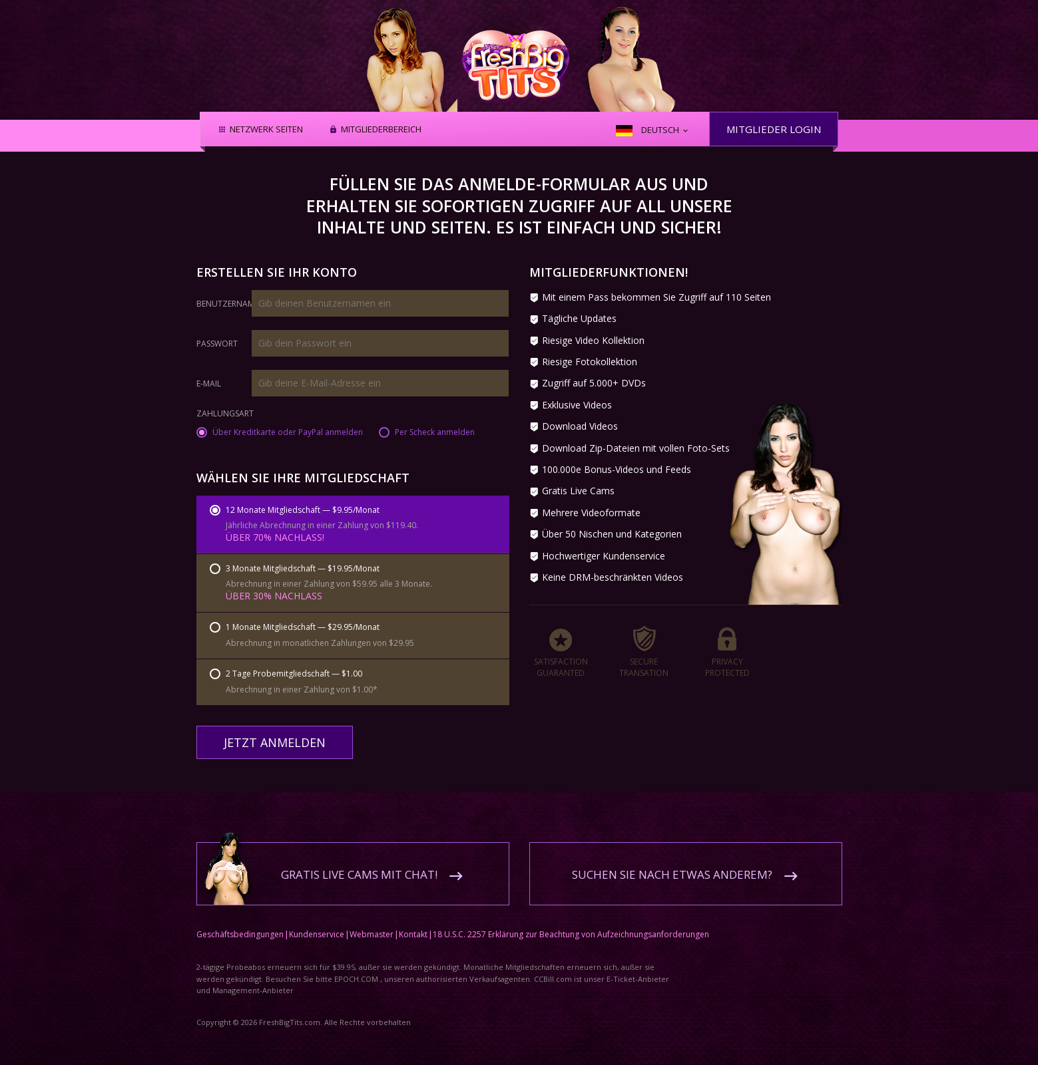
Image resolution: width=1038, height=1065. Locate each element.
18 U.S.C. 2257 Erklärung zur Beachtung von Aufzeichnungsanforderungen (571, 925)
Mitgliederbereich (381, 129)
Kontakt (413, 925)
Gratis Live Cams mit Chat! (359, 865)
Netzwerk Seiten (266, 129)
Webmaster (371, 925)
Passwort (217, 344)
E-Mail (208, 384)
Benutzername (227, 304)
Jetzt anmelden (275, 742)
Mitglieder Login (773, 129)
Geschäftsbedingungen (240, 925)
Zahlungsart (225, 414)
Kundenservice (316, 925)
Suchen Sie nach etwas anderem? (672, 865)
